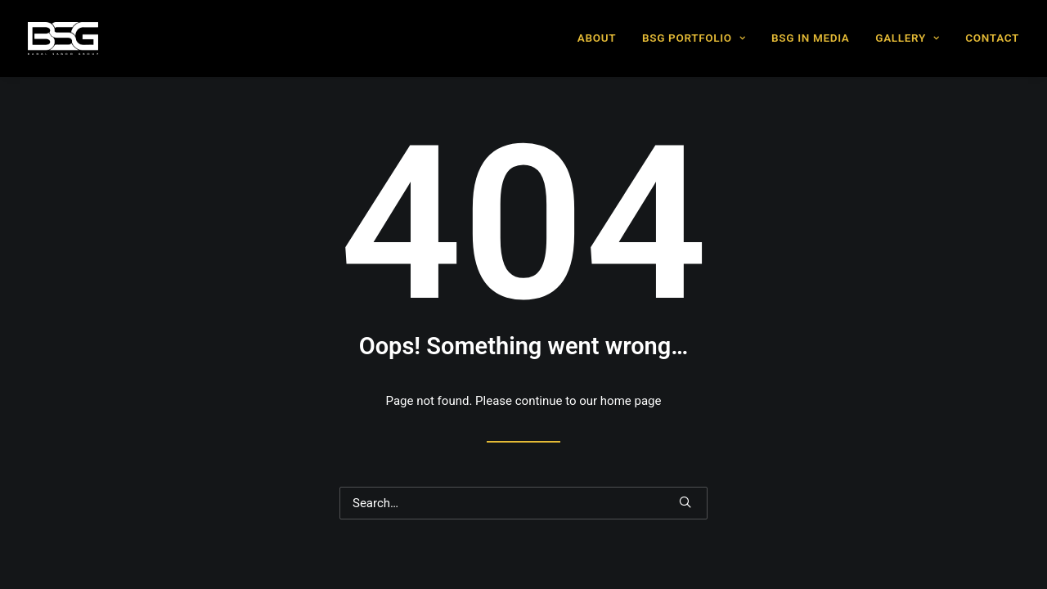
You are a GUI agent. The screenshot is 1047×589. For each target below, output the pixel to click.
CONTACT (992, 37)
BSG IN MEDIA (810, 37)
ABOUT (596, 37)
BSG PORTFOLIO (693, 37)
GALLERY (907, 37)
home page (631, 400)
